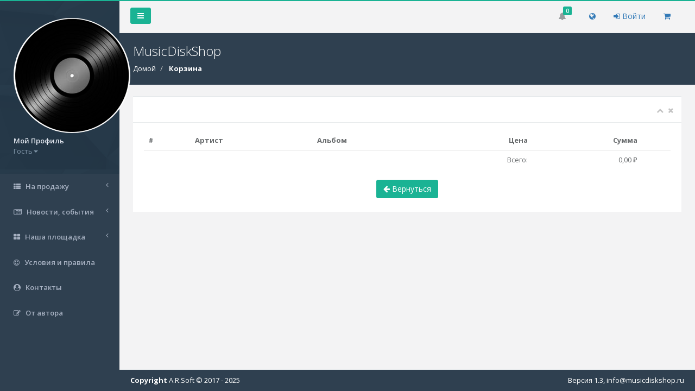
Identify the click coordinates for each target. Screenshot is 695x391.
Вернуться (407, 189)
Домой (144, 68)
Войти (630, 16)
